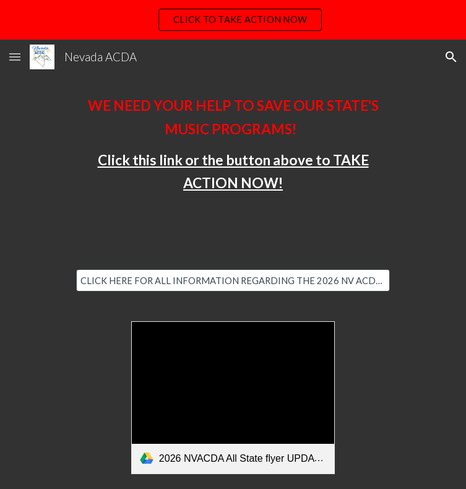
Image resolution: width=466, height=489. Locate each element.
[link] (233, 397)
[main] (233, 144)
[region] (233, 20)
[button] (15, 57)
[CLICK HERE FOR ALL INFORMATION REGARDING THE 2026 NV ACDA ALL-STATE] (233, 280)
